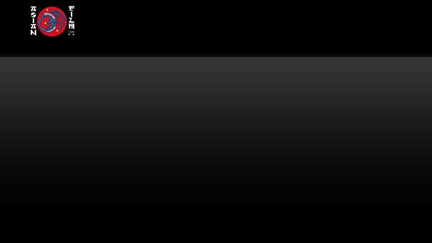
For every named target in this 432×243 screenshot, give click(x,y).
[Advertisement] (242, 22)
